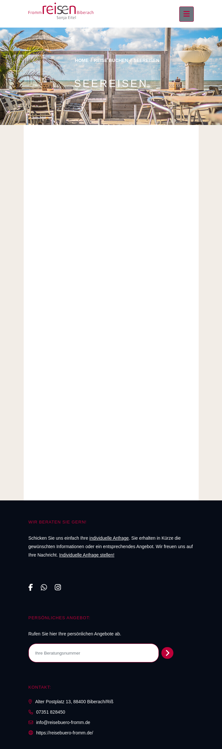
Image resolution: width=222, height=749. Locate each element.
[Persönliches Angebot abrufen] (167, 653)
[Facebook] (31, 587)
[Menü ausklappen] (186, 14)
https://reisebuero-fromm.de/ (64, 732)
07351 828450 (50, 712)
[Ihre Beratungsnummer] (94, 653)
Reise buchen (111, 60)
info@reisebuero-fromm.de (63, 722)
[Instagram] (58, 587)
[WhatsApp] (44, 587)
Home (81, 60)
